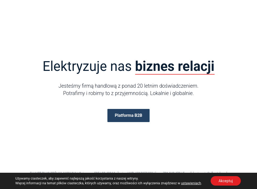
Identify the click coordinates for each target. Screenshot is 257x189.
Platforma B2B (128, 115)
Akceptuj (225, 181)
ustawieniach (191, 183)
